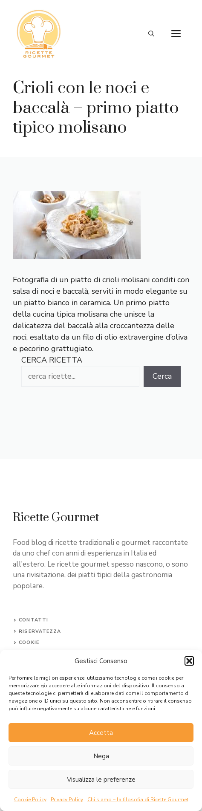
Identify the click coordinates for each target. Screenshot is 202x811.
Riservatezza (40, 631)
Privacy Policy (67, 799)
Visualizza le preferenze (101, 779)
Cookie (29, 642)
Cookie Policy (30, 799)
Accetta (101, 733)
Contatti (33, 620)
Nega (101, 756)
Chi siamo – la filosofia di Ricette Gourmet (137, 799)
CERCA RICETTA (51, 360)
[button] (189, 661)
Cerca (162, 376)
